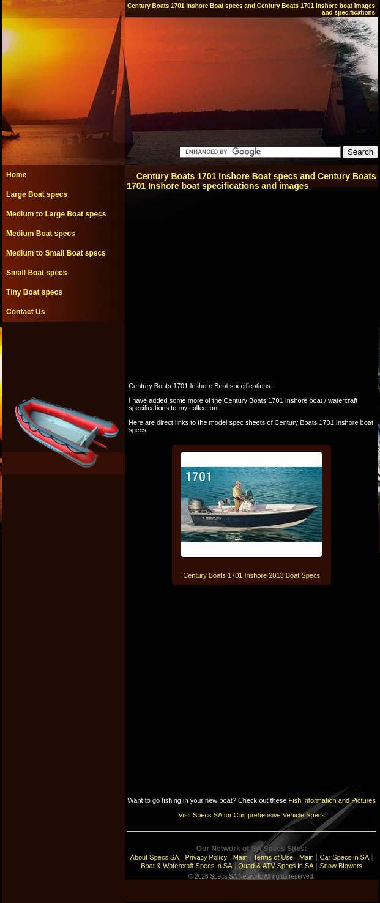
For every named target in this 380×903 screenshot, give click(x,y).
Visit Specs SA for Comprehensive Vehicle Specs (251, 815)
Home (16, 175)
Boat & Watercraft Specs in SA (186, 865)
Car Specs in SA (345, 857)
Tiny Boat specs (34, 292)
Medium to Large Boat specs (56, 214)
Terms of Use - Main (283, 857)
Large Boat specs (36, 194)
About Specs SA (154, 857)
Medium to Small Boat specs (56, 253)
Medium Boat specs (40, 233)
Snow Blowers (340, 865)
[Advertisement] (63, 349)
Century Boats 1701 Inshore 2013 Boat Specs (251, 575)
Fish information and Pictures (331, 800)
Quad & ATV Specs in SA (275, 865)
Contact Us (25, 312)
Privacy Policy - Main (216, 857)
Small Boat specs (36, 272)
